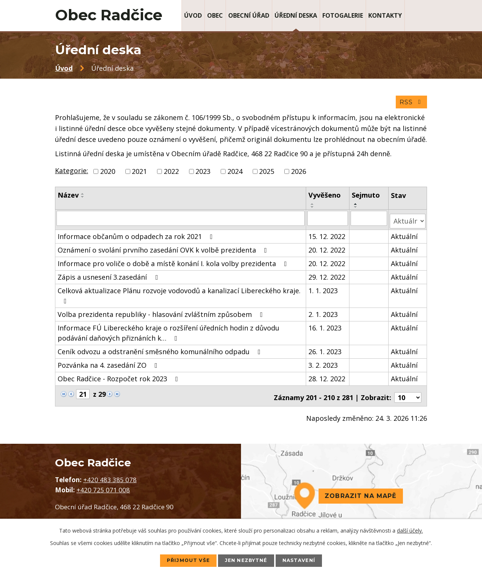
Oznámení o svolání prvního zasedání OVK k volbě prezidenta (164, 249)
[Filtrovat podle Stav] (408, 220)
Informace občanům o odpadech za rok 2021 (137, 235)
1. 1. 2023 (323, 289)
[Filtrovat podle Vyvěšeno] (328, 220)
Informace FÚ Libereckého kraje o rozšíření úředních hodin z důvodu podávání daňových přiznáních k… (168, 332)
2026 (298, 173)
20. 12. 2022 (327, 249)
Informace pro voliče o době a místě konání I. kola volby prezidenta (174, 262)
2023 (202, 173)
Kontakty (385, 15)
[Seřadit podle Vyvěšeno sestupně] (313, 209)
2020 (107, 173)
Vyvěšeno (325, 197)
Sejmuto (366, 197)
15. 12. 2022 (327, 235)
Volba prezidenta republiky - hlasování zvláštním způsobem (162, 313)
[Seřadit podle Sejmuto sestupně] (356, 209)
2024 (235, 173)
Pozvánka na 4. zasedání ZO (109, 364)
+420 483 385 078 (110, 476)
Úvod (193, 15)
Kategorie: (71, 173)
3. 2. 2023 (323, 364)
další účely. (410, 529)
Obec (215, 15)
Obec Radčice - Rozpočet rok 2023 (119, 377)
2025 (266, 173)
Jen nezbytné (246, 560)
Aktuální (404, 235)
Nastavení (307, 560)
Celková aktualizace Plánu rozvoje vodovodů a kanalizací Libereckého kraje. (179, 294)
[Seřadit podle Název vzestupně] (83, 196)
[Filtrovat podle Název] (180, 220)
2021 (139, 173)
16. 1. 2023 (325, 327)
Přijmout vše (180, 560)
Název (68, 197)
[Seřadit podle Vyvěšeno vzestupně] (313, 206)
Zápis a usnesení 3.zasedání (109, 276)
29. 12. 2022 (327, 276)
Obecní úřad (248, 15)
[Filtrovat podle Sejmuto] (369, 220)
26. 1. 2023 (325, 350)
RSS (410, 104)
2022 (171, 173)
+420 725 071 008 (103, 486)
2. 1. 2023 (323, 313)
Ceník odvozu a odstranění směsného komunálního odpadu (161, 350)
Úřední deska (296, 15)
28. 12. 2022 (327, 377)
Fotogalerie (342, 15)
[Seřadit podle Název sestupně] (83, 199)
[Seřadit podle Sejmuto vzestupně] (356, 206)
